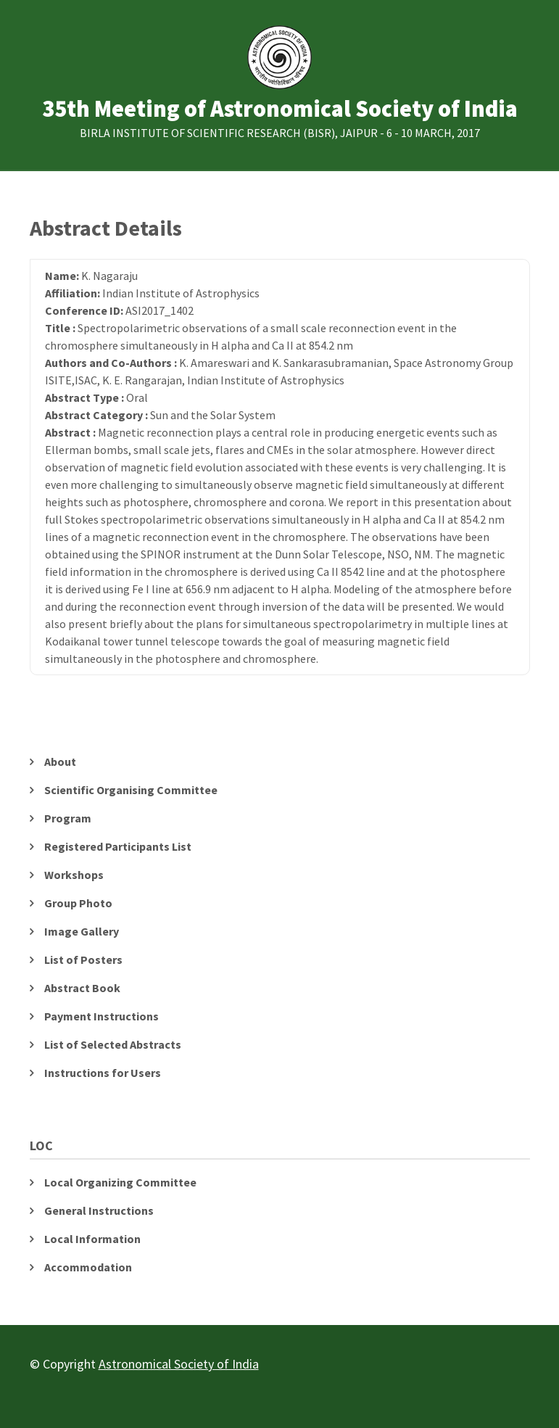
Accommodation (88, 1267)
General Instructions (99, 1210)
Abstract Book (82, 988)
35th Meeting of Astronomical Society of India (280, 109)
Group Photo (78, 903)
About (60, 761)
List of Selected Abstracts (112, 1044)
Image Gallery (81, 931)
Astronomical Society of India (179, 1363)
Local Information (92, 1238)
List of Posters (83, 959)
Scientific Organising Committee (131, 790)
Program (67, 818)
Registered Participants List (117, 846)
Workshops (74, 874)
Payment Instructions (101, 1016)
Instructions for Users (102, 1072)
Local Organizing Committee (120, 1182)
